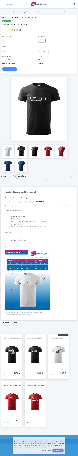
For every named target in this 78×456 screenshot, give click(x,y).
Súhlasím (58, 450)
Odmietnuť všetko (45, 450)
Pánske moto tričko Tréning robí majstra (18, 385)
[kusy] (21, 69)
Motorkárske (39, 12)
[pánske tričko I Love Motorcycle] (39, 77)
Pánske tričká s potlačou (22, 12)
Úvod (7, 12)
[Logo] (39, 3)
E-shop (8, 4)
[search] (73, 4)
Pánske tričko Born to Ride (36, 385)
